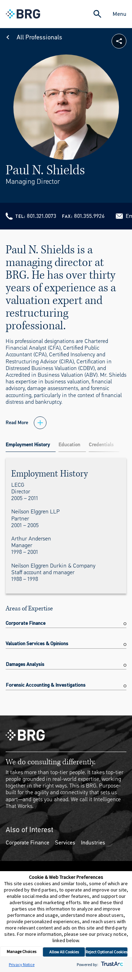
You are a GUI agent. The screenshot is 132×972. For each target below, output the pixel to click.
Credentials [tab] (101, 444)
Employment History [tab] (28, 444)
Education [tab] (69, 444)
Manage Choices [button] (21, 951)
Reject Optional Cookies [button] (106, 951)
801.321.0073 (41, 216)
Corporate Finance (27, 842)
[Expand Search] (97, 14)
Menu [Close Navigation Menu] (119, 14)
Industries (93, 842)
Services (65, 842)
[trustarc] (111, 964)
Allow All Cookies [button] (64, 951)
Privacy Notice (21, 964)
